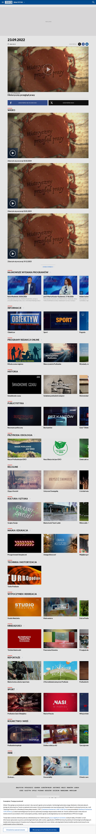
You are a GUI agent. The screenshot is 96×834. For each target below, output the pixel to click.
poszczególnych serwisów (57, 817)
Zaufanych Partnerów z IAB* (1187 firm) (54, 809)
